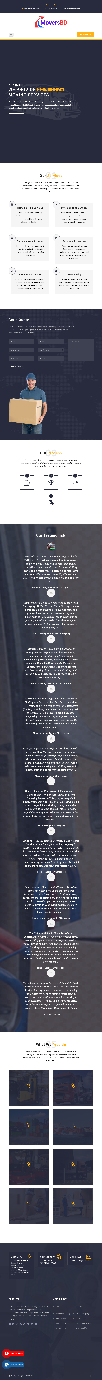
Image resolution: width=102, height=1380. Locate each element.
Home (58, 1306)
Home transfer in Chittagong (51, 968)
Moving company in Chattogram (51, 776)
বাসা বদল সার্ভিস (61, 1328)
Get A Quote (85, 34)
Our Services (81, 1318)
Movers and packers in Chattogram (51, 733)
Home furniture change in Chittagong (51, 918)
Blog (92, 1376)
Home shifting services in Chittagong (51, 634)
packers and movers (63, 1323)
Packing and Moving (83, 1323)
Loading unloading (63, 1314)
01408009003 (16, 1353)
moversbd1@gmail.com (72, 8)
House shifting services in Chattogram (51, 683)
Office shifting (61, 1318)
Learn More (16, 116)
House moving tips (51, 1014)
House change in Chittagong (51, 826)
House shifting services (81, 1307)
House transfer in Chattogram (51, 872)
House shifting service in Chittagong (51, 587)
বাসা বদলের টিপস (82, 1328)
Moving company (82, 1314)
